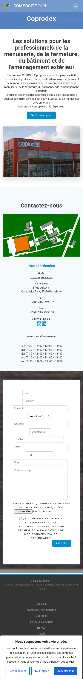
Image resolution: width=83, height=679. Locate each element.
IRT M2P (41, 627)
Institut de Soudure (41, 621)
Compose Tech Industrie (41, 609)
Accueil (41, 603)
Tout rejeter (42, 671)
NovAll (41, 633)
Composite (30, 6)
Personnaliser (17, 671)
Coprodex (41, 615)
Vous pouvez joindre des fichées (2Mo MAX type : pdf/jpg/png (41, 507)
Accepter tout (65, 671)
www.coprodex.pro (41, 277)
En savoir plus (41, 115)
